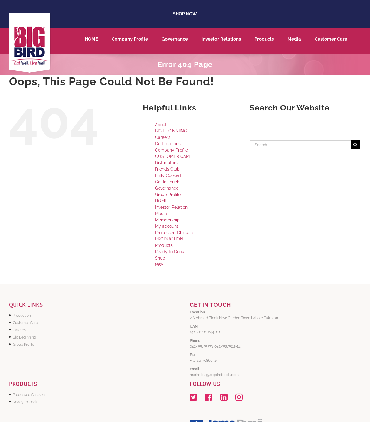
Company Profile (171, 150)
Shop (160, 258)
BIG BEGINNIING (171, 131)
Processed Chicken (174, 232)
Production (22, 315)
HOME (161, 200)
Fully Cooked (168, 175)
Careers (162, 137)
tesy (159, 264)
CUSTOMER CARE (173, 156)
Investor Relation (171, 207)
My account (166, 226)
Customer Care (25, 323)
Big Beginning (24, 337)
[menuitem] (98, 41)
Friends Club (167, 169)
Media (161, 213)
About (161, 124)
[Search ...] (300, 144)
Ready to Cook (169, 251)
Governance (166, 188)
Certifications (168, 143)
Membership (167, 220)
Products (164, 245)
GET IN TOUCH (210, 305)
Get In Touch (167, 181)
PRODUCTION (169, 239)
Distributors (166, 162)
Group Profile (168, 194)
